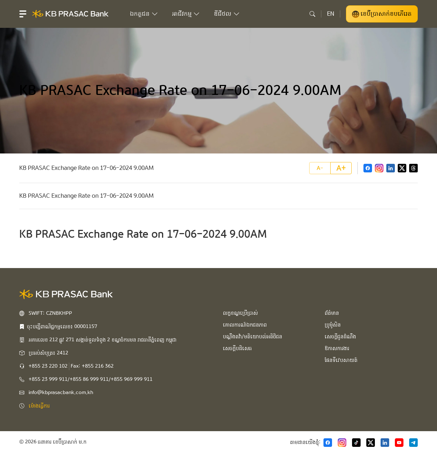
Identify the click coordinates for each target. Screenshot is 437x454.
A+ (341, 168)
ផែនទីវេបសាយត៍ (341, 360)
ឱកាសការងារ (337, 348)
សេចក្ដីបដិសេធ (237, 348)
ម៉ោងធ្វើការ (39, 406)
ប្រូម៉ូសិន (333, 325)
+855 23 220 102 (48, 366)
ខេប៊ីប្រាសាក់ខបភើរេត (382, 14)
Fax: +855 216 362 (92, 366)
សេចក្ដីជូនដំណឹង (340, 336)
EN (330, 13)
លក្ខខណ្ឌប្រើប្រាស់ (240, 313)
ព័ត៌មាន (332, 313)
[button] (22, 13)
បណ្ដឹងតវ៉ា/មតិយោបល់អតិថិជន (252, 336)
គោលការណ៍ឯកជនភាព (245, 325)
